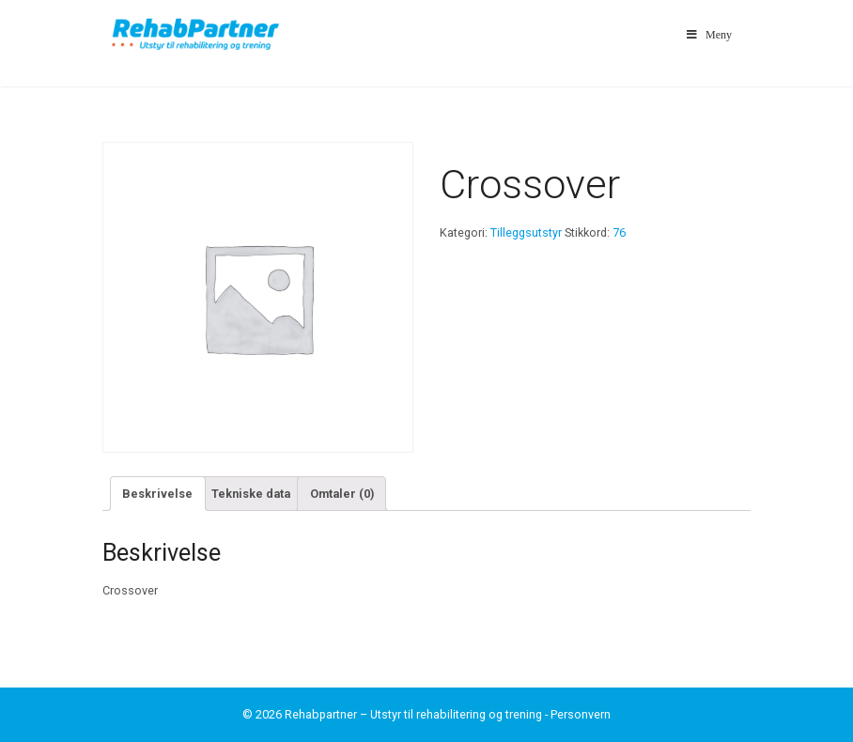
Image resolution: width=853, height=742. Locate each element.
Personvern (581, 714)
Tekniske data (250, 494)
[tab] (158, 493)
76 (619, 232)
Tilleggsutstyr (526, 232)
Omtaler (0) (342, 494)
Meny (708, 34)
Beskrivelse (157, 494)
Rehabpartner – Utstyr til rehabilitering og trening (413, 714)
